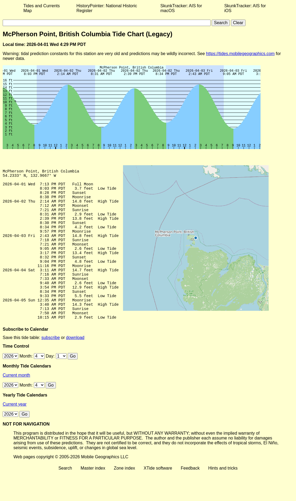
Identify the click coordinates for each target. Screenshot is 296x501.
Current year (15, 432)
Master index (93, 496)
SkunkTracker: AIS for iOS (245, 8)
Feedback (190, 496)
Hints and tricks (222, 496)
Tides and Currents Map (41, 8)
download (75, 365)
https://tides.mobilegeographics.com (240, 53)
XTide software (158, 496)
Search (65, 496)
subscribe (50, 365)
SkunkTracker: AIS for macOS (181, 8)
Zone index (124, 496)
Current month (16, 403)
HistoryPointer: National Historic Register (107, 8)
